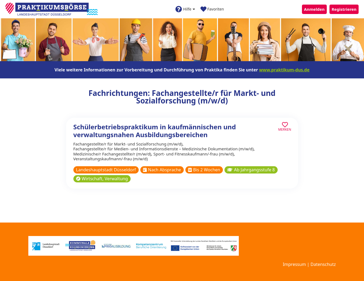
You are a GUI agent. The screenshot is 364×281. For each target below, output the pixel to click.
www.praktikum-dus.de (284, 70)
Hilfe (185, 9)
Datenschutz (323, 264)
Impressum (294, 264)
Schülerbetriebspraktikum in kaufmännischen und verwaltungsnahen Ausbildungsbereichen (154, 130)
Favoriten (212, 9)
